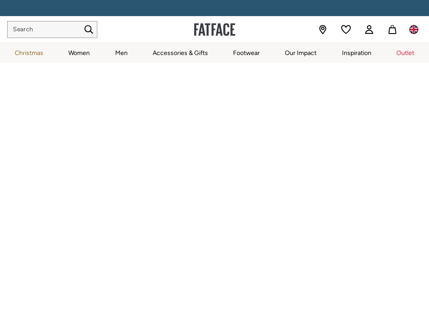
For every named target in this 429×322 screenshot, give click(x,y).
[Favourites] (346, 29)
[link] (369, 29)
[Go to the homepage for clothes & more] (214, 29)
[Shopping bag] (392, 29)
